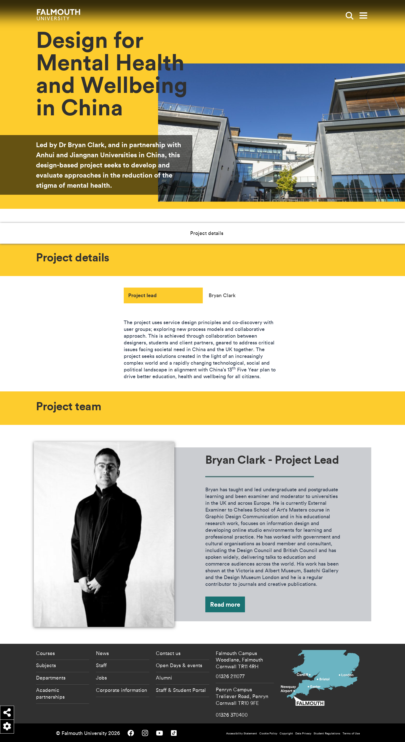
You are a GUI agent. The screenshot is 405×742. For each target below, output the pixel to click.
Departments (51, 677)
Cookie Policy (268, 733)
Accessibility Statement (241, 733)
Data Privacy (303, 733)
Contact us (168, 653)
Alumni (164, 677)
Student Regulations (327, 733)
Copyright (286, 733)
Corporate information (121, 690)
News (102, 653)
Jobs (101, 677)
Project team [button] (229, 233)
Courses (45, 653)
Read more (225, 604)
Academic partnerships (50, 693)
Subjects (46, 665)
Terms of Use (351, 733)
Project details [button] (186, 233)
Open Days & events (179, 665)
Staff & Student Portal (181, 690)
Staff (101, 665)
